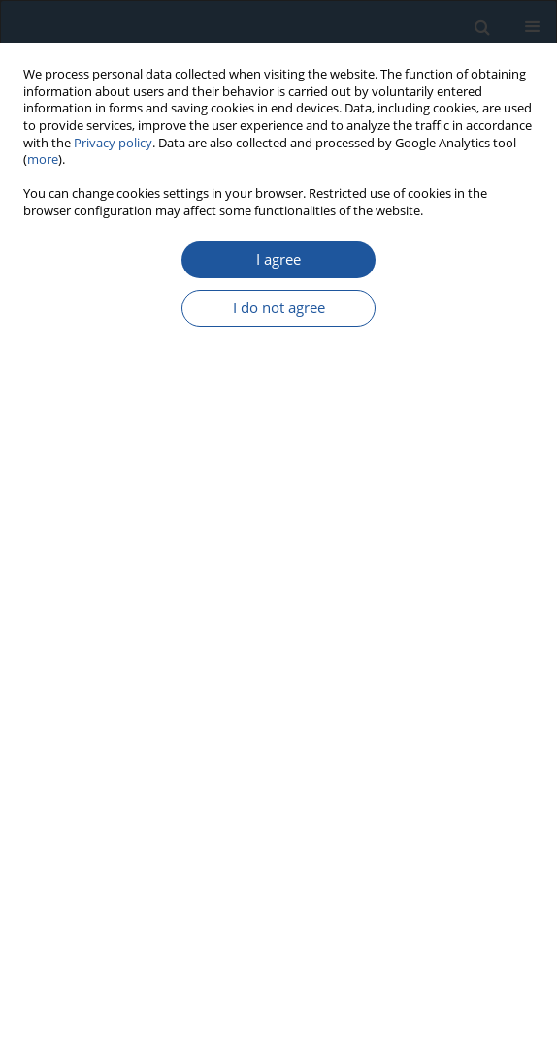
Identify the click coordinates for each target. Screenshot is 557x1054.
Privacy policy (113, 143)
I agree (278, 259)
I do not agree (279, 308)
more (42, 159)
